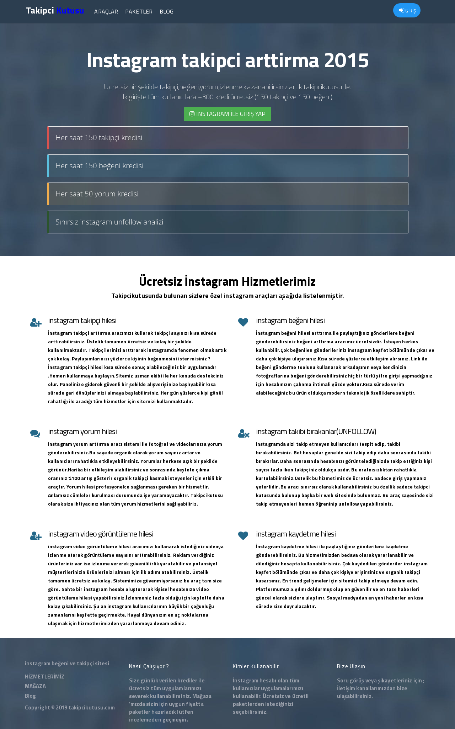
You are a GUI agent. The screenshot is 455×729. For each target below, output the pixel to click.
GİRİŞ (407, 10)
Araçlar (106, 11)
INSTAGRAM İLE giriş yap (227, 113)
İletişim (346, 688)
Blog (166, 11)
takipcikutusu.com (92, 707)
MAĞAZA (35, 686)
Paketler (138, 11)
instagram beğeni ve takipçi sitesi (67, 663)
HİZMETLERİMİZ (44, 676)
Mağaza (202, 696)
